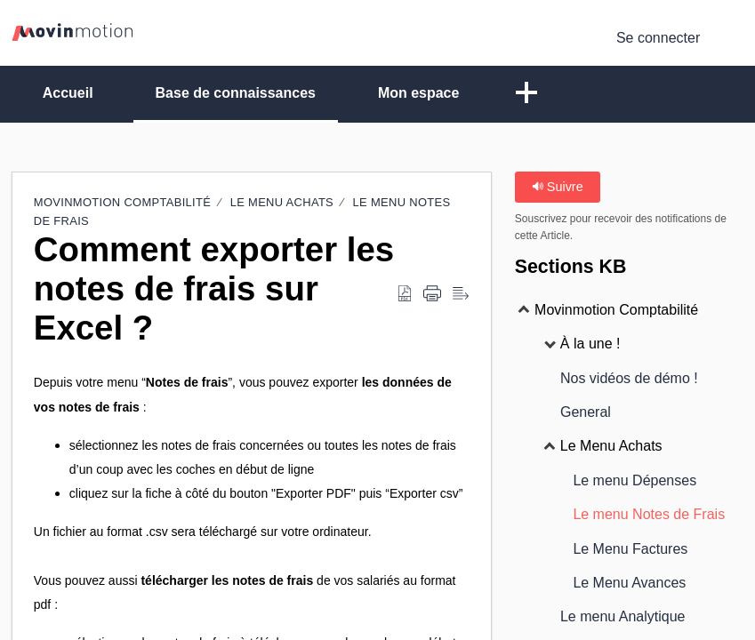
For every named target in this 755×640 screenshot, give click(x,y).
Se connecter (658, 37)
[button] (527, 94)
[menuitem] (732, 38)
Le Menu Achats (281, 202)
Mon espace (419, 92)
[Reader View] (461, 294)
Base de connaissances (236, 92)
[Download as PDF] (405, 294)
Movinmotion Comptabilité (124, 202)
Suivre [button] (557, 187)
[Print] (432, 294)
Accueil (68, 92)
